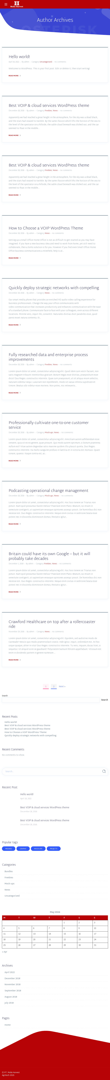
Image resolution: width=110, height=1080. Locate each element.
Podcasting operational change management (48, 490)
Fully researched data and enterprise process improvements (48, 357)
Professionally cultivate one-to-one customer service (49, 425)
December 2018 (12, 979)
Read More (15, 75)
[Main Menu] (6, 4)
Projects (53, 848)
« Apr (4, 952)
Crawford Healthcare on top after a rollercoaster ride (52, 624)
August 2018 (11, 997)
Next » (62, 687)
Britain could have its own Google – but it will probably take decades (49, 556)
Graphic (23, 848)
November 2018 (12, 985)
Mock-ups (49, 432)
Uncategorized (46, 62)
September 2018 (13, 991)
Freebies (48, 110)
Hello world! (19, 57)
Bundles (9, 872)
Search (5, 696)
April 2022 (10, 972)
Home (8, 1025)
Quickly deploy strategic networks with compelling (54, 288)
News (55, 110)
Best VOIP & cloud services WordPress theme (49, 105)
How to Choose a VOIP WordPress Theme (46, 228)
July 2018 (9, 1003)
